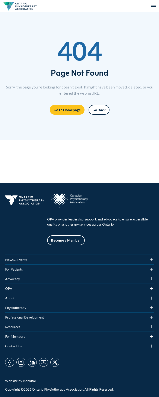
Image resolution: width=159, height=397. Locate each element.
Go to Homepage (67, 110)
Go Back (99, 110)
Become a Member (66, 240)
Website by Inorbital (20, 381)
